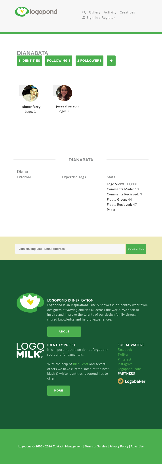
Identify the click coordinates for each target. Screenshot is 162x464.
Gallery (95, 12)
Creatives (127, 12)
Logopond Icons (129, 369)
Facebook (125, 349)
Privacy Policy (119, 446)
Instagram (125, 364)
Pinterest (125, 359)
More (58, 390)
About (64, 331)
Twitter (123, 354)
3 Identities (29, 60)
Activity (110, 12)
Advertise (137, 446)
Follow (111, 60)
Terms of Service (96, 446)
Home (48, 12)
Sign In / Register (98, 17)
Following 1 (59, 60)
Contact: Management (68, 446)
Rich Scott (81, 364)
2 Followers (89, 60)
